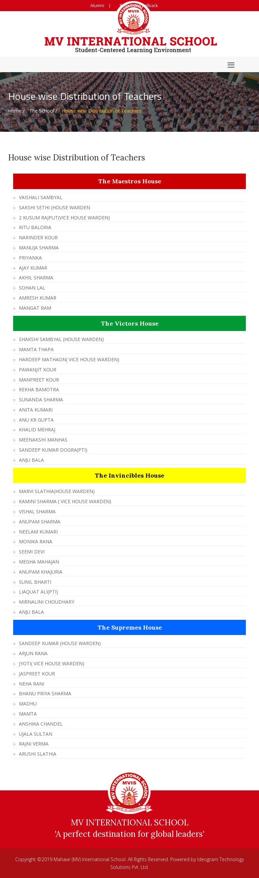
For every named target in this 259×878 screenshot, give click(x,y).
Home (15, 111)
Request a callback (139, 5)
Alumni (97, 5)
